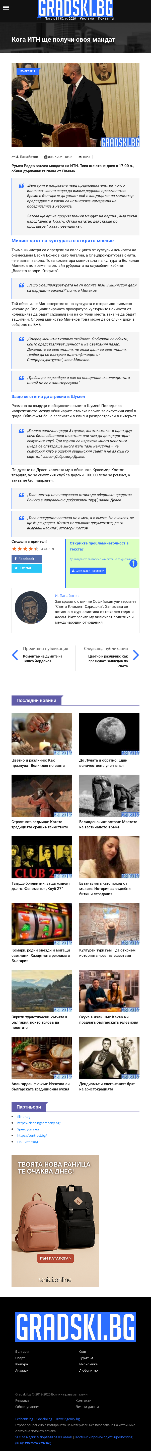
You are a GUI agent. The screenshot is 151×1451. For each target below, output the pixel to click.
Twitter (23, 568)
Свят (82, 1351)
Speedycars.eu (28, 1129)
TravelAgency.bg (67, 1419)
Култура (21, 1364)
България (22, 1351)
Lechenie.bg (24, 1419)
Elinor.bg (23, 1116)
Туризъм (86, 1358)
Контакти (106, 18)
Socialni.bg (44, 1419)
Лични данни (87, 1406)
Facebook (24, 559)
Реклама (87, 18)
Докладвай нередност (88, 570)
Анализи (21, 1370)
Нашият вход (27, 1141)
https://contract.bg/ (32, 1135)
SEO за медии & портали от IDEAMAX (43, 1437)
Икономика (88, 1364)
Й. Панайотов (27, 157)
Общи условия (27, 1406)
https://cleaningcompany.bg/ (39, 1123)
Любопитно (88, 1370)
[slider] (25, 548)
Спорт (20, 1358)
